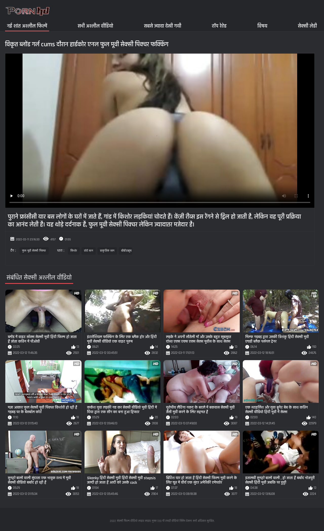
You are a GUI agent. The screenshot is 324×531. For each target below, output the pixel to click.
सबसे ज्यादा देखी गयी (162, 25)
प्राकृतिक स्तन (107, 251)
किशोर (73, 251)
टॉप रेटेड (219, 25)
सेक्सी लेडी (307, 25)
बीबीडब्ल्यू (125, 251)
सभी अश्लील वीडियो (95, 25)
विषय (262, 25)
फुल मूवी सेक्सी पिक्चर (34, 251)
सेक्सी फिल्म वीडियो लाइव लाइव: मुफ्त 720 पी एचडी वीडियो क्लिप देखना (154, 521)
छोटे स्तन (88, 251)
